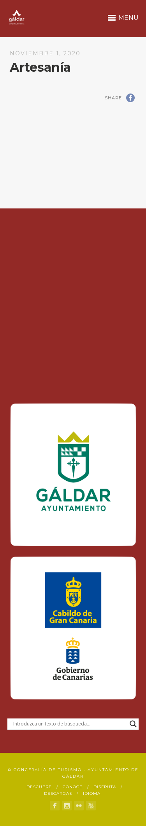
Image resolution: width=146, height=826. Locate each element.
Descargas (58, 793)
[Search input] (69, 723)
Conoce (73, 786)
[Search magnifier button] (133, 723)
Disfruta (104, 786)
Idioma (91, 793)
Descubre (39, 786)
